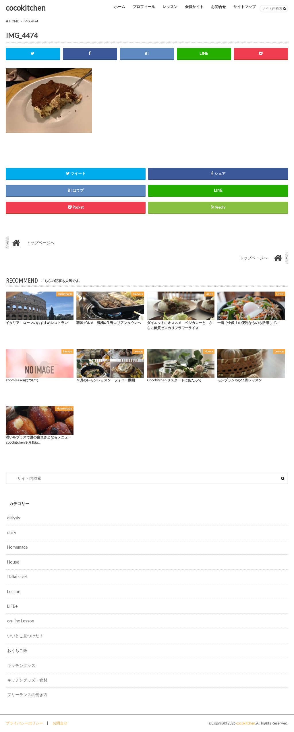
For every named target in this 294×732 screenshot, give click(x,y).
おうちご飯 (17, 650)
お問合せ (218, 6)
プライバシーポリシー (24, 723)
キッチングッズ (21, 665)
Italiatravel (17, 576)
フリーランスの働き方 (27, 694)
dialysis (13, 517)
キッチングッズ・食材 (27, 679)
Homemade (17, 547)
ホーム (119, 6)
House (13, 562)
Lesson (13, 591)
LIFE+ (12, 606)
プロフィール (144, 6)
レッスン (170, 6)
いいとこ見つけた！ (25, 635)
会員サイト (194, 6)
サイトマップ (244, 6)
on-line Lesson (20, 620)
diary (11, 532)
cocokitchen (26, 7)
